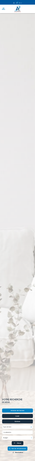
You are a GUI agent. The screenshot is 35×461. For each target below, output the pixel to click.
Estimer (17, 426)
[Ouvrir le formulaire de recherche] (17, 447)
